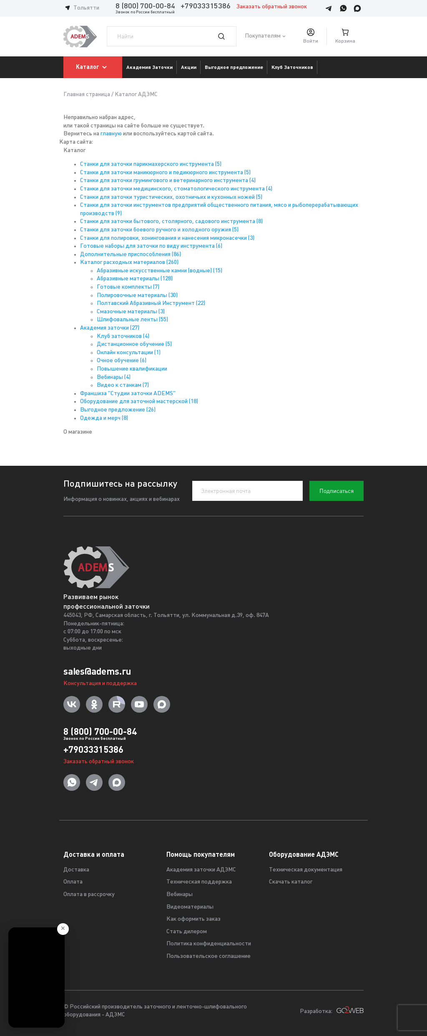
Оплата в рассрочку (89, 894)
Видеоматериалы (190, 907)
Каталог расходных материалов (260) (129, 262)
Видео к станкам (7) (123, 385)
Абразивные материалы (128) (135, 279)
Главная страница (86, 94)
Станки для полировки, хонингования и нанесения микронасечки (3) (167, 238)
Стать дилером (186, 932)
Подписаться (336, 491)
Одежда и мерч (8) (104, 418)
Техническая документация (305, 870)
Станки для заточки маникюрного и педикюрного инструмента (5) (165, 173)
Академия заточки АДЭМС (201, 870)
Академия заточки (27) (109, 328)
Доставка (76, 870)
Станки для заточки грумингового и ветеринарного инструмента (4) (168, 181)
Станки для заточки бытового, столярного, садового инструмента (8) (171, 221)
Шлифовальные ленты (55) (132, 320)
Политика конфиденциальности (208, 944)
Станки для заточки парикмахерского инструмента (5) (150, 164)
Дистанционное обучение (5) (134, 344)
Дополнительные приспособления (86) (130, 254)
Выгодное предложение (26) (118, 410)
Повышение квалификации (132, 369)
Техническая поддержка (199, 882)
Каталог (93, 67)
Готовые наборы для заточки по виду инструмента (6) (151, 246)
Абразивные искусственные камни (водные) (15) (159, 271)
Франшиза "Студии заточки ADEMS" (128, 394)
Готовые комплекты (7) (128, 287)
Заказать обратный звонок (271, 7)
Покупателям (263, 36)
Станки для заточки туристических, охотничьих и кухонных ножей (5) (171, 197)
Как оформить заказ (193, 919)
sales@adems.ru (97, 671)
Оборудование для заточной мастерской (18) (139, 402)
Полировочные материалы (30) (137, 295)
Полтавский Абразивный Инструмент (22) (151, 303)
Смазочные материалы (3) (131, 312)
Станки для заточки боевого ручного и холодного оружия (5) (159, 230)
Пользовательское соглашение (208, 956)
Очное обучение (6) (121, 361)
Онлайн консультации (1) (129, 353)
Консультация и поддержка (100, 684)
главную (111, 134)
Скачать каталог (290, 882)
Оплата (73, 882)
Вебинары (179, 894)
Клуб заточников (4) (123, 336)
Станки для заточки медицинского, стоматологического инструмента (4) (176, 189)
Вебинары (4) (114, 377)
